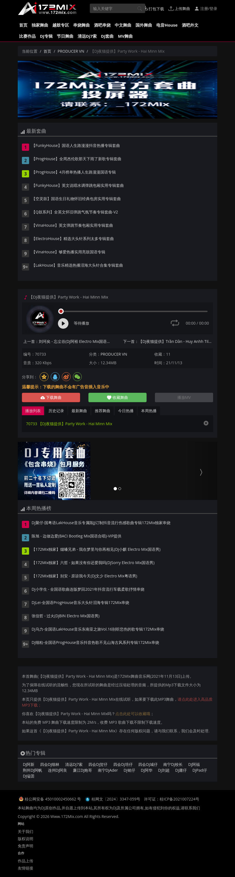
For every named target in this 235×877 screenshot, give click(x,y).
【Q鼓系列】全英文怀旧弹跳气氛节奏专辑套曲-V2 (75, 212)
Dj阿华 (146, 770)
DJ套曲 (107, 36)
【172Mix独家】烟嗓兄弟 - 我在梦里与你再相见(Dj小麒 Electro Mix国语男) (96, 549)
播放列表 (33, 410)
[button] (33, 471)
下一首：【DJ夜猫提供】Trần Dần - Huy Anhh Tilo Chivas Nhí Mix (168, 341)
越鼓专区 (60, 25)
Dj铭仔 (129, 770)
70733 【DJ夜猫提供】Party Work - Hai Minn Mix (69, 423)
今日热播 (126, 410)
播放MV (184, 397)
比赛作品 (27, 36)
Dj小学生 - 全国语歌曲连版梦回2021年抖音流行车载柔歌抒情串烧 (88, 589)
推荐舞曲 (102, 410)
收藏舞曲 (117, 397)
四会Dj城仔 (148, 764)
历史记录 (56, 410)
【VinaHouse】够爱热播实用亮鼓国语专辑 (68, 252)
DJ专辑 (46, 36)
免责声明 (25, 845)
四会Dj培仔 (123, 764)
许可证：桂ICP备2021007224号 (171, 799)
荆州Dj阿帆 (32, 770)
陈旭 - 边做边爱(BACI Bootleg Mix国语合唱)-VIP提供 (76, 536)
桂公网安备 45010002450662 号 (53, 799)
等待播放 (81, 323)
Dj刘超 (164, 770)
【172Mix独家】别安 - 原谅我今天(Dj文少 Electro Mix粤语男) (84, 576)
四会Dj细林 (50, 764)
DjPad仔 (199, 770)
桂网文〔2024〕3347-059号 (116, 799)
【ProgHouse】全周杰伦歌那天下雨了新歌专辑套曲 (76, 159)
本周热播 (149, 410)
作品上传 (25, 860)
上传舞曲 (179, 8)
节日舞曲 (65, 36)
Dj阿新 (28, 764)
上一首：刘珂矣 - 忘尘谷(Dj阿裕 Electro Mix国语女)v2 (68, 341)
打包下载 (153, 8)
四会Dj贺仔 (98, 764)
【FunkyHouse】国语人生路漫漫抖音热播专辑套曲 (76, 146)
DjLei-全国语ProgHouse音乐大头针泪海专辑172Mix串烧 (80, 603)
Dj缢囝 (28, 776)
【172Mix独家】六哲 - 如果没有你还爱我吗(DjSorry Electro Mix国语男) (93, 563)
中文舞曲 (123, 25)
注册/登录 (205, 8)
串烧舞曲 (81, 25)
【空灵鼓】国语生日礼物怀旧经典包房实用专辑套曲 (76, 199)
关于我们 (25, 831)
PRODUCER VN (71, 51)
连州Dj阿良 (57, 770)
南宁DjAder (108, 770)
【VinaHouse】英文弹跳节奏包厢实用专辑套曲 (72, 225)
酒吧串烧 (102, 25)
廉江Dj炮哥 (82, 770)
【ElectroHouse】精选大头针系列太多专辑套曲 (73, 239)
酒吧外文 (190, 25)
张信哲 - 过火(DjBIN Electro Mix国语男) (65, 616)
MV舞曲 (125, 36)
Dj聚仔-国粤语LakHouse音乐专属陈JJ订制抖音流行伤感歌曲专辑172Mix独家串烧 (101, 523)
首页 (23, 25)
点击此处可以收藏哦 (132, 713)
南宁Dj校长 (173, 764)
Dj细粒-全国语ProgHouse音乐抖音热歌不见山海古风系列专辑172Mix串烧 (95, 643)
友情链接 (25, 868)
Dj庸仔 (181, 770)
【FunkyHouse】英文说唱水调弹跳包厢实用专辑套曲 (78, 185)
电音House (167, 25)
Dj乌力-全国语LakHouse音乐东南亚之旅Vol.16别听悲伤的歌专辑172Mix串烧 (98, 629)
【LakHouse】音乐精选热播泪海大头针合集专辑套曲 (77, 265)
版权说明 (25, 838)
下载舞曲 (51, 397)
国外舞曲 (144, 25)
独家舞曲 (40, 25)
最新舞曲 (79, 410)
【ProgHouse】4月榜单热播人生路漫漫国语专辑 (74, 172)
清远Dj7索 (87, 36)
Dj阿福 (194, 764)
